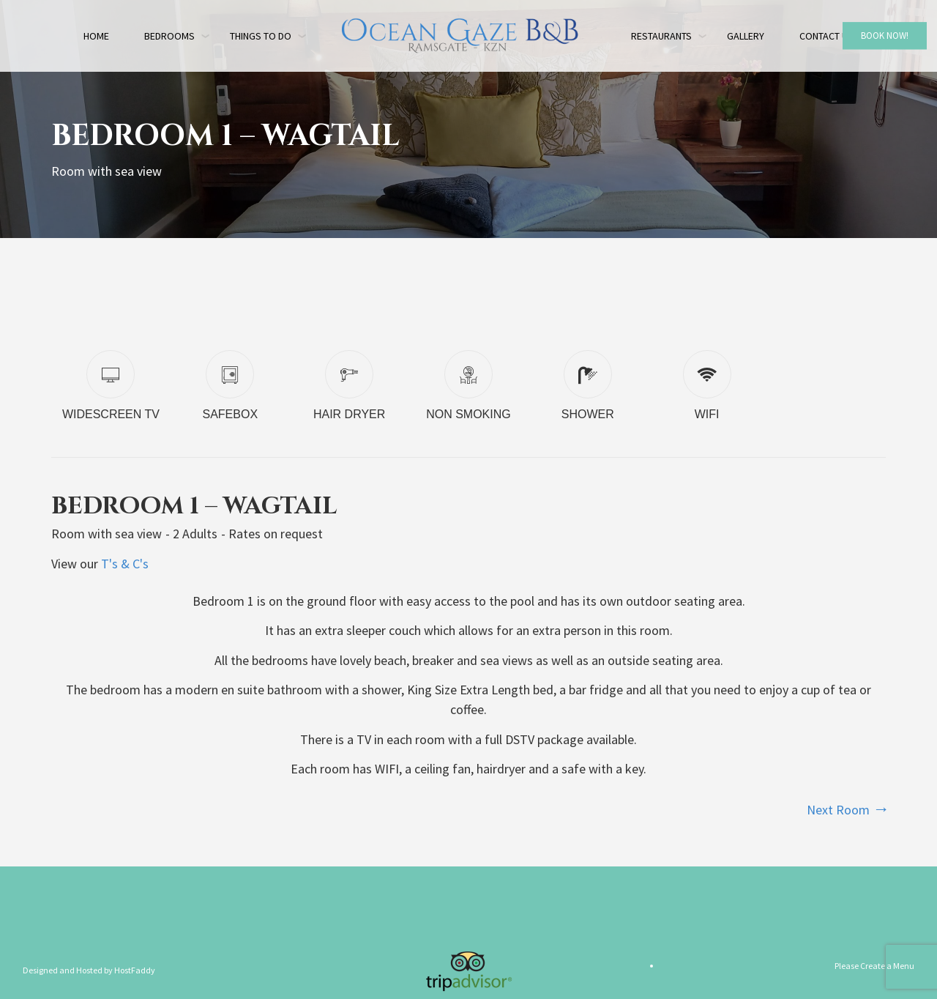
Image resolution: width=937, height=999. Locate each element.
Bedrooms (169, 35)
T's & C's (125, 563)
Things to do (260, 35)
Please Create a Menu (874, 965)
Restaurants (661, 35)
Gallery (745, 35)
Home (96, 35)
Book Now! (884, 35)
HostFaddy (134, 970)
